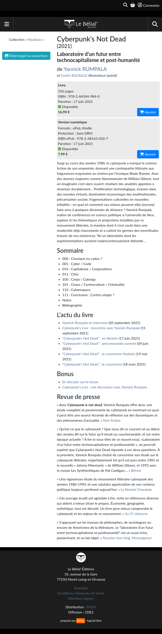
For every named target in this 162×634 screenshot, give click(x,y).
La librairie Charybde (136, 489)
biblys (80, 620)
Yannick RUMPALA (85, 69)
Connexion (148, 5)
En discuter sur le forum (80, 382)
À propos (81, 588)
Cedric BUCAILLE (74, 75)
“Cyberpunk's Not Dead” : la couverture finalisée (98, 354)
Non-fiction (112, 420)
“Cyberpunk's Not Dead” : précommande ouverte (99, 343)
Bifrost (136, 470)
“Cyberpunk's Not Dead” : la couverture (92, 364)
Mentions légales (81, 598)
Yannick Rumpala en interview (84, 323)
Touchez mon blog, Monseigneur (127, 538)
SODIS (91, 607)
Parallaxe (34, 39)
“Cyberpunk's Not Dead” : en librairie (90, 338)
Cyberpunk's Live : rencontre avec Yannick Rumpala (101, 328)
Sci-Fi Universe (136, 514)
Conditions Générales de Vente (81, 593)
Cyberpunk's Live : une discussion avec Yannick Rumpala (104, 387)
